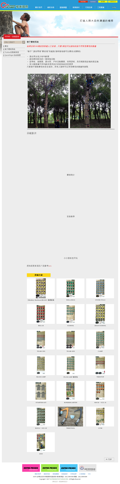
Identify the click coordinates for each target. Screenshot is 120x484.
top (110, 459)
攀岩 (6, 46)
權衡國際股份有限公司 (14, 5)
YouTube (83, 1)
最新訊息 (51, 7)
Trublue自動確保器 (12, 52)
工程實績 (102, 7)
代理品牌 (89, 7)
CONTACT (113, 1)
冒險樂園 (63, 7)
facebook (93, 1)
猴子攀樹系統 (10, 49)
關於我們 (39, 7)
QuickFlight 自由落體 (13, 55)
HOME (103, 1)
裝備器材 (76, 7)
